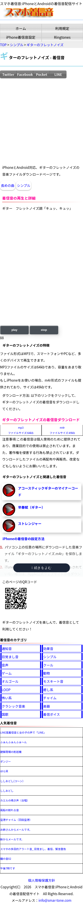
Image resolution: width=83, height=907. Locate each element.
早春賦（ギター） (31, 507)
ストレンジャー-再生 (8, 525)
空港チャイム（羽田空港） (16, 819)
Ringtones (62, 37)
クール (48, 665)
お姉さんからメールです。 (16, 829)
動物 (46, 673)
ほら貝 (4, 771)
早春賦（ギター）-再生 (8, 509)
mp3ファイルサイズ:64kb (20, 430)
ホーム (20, 28)
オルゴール (10, 681)
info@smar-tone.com (55, 900)
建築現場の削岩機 (10, 752)
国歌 (5, 714)
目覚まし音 (10, 656)
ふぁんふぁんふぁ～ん (13, 742)
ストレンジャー (29, 523)
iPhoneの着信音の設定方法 (23, 538)
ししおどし (7, 790)
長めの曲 (7, 185)
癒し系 (48, 689)
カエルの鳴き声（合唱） (14, 800)
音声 (5, 665)
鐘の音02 (5, 858)
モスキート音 (53, 681)
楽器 (46, 706)
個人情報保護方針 (41, 880)
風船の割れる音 (9, 810)
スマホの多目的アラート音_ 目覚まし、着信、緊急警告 (33, 849)
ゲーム (7, 673)
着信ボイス (51, 714)
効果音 (48, 648)
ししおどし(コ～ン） (12, 781)
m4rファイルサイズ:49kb (62, 430)
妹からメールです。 (12, 839)
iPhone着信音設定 (20, 37)
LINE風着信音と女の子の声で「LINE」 (23, 732)
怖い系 (7, 697)
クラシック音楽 (13, 706)
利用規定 (62, 28)
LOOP (6, 689)
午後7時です (7, 868)
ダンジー (5, 761)
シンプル (23, 185)
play (14, 329)
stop (44, 329)
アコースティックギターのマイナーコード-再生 (8, 490)
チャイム (49, 697)
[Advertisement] (41, 121)
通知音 (7, 648)
